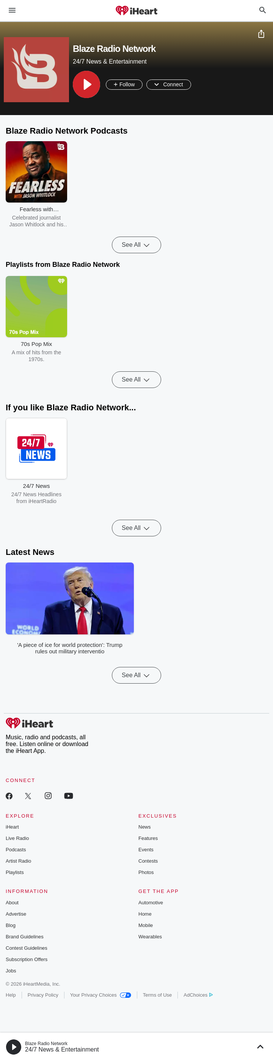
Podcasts (16, 849)
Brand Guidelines (25, 936)
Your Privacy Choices (100, 995)
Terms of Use (157, 995)
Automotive (150, 902)
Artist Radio (18, 861)
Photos (146, 872)
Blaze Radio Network (46, 1043)
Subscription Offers (26, 959)
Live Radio (17, 838)
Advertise (16, 914)
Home (145, 914)
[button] (86, 84)
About (12, 902)
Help (11, 995)
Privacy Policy (43, 995)
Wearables (150, 936)
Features (148, 838)
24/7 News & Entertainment (62, 1049)
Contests (148, 861)
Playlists (15, 872)
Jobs (11, 971)
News (144, 827)
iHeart (12, 827)
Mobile (145, 925)
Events (146, 849)
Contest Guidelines (26, 948)
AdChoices (198, 995)
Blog (11, 925)
